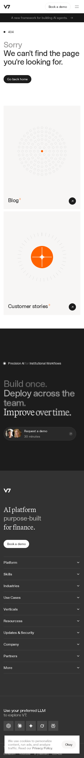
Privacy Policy (42, 748)
